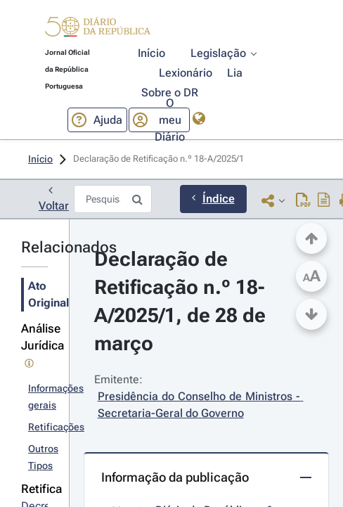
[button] (97, 29)
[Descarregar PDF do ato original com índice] (324, 200)
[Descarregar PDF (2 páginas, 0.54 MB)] (303, 200)
